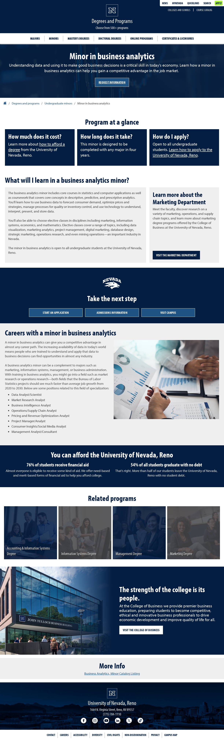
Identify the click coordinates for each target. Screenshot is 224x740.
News (165, 3)
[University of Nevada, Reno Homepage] (112, 693)
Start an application (56, 312)
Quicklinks (193, 3)
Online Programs (141, 38)
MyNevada (177, 3)
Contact (51, 735)
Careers (64, 735)
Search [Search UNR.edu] (207, 3)
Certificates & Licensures (178, 38)
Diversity (97, 735)
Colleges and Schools (179, 10)
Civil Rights (113, 735)
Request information (112, 82)
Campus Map (170, 735)
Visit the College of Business (141, 630)
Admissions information (112, 312)
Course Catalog (204, 10)
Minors (53, 38)
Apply (219, 3)
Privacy (155, 735)
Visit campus (168, 312)
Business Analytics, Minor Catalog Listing (112, 673)
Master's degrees (78, 38)
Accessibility (80, 735)
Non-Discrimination (135, 735)
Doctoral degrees (109, 38)
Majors (35, 38)
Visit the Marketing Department (176, 255)
